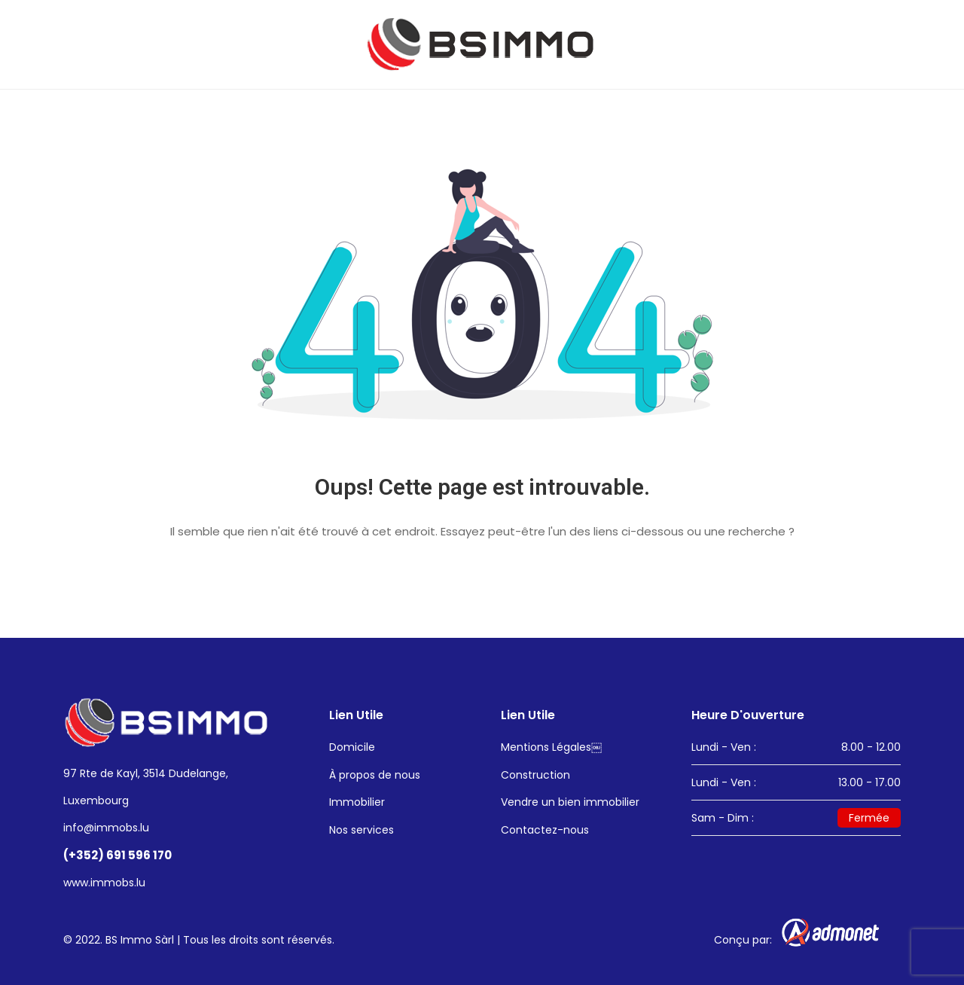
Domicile (352, 747)
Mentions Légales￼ (551, 747)
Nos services (361, 829)
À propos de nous (374, 774)
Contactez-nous (545, 829)
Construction (535, 774)
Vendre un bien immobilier (570, 802)
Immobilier (357, 802)
